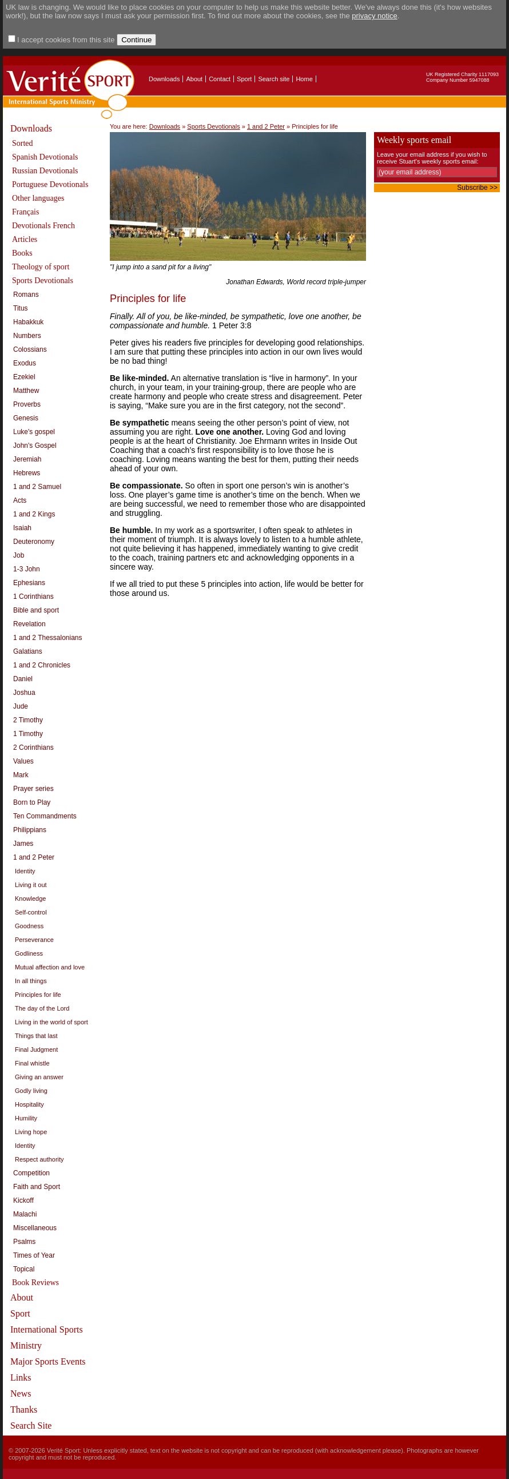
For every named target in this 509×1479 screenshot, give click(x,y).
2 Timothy (28, 720)
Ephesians (29, 583)
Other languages (38, 198)
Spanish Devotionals (45, 157)
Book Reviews (35, 1282)
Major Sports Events (48, 1361)
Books (22, 253)
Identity (25, 871)
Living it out (31, 884)
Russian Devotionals (45, 170)
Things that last (36, 1035)
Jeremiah (27, 459)
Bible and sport (36, 610)
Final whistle (32, 1063)
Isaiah (22, 528)
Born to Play (31, 802)
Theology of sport (40, 267)
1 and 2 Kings (34, 514)
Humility (26, 1118)
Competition (31, 1173)
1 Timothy (28, 734)
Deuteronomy (33, 542)
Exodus (24, 363)
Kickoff (23, 1200)
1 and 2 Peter (33, 857)
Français (25, 212)
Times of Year (34, 1255)
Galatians (27, 651)
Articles (24, 239)
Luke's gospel (34, 432)
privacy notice (374, 15)
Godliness (29, 953)
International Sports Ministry (46, 1337)
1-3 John (26, 569)
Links (20, 1377)
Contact (219, 78)
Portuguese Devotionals (50, 184)
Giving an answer (39, 1077)
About (194, 78)
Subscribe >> (477, 188)
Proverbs (27, 404)
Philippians (29, 830)
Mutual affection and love (50, 967)
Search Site (30, 1425)
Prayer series (33, 789)
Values (23, 761)
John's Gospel (35, 446)
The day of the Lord (42, 1008)
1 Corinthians (33, 597)
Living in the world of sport (51, 1022)
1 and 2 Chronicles (41, 665)
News (20, 1393)
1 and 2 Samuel (37, 487)
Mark (21, 775)
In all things (31, 980)
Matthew (26, 391)
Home (304, 78)
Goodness (29, 926)
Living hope (31, 1131)
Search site (273, 78)
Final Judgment (36, 1049)
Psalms (24, 1242)
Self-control (31, 912)
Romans (26, 295)
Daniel (23, 679)
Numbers (27, 336)
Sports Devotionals (42, 280)
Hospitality (29, 1104)
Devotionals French (43, 225)
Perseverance (34, 939)
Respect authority (39, 1159)
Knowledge (30, 898)
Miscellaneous (35, 1228)
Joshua (24, 693)
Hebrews (26, 473)
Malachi (25, 1214)
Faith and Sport (36, 1187)
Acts (19, 500)
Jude (20, 706)
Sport (244, 78)
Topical (23, 1269)
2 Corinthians (33, 748)
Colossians (30, 349)
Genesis (25, 418)
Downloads (164, 78)
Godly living (31, 1090)
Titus (20, 308)
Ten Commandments (45, 816)
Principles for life (38, 994)
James (23, 844)
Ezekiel (24, 377)
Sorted (22, 143)
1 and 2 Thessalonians (47, 638)
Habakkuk (28, 322)
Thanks (23, 1409)
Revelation (29, 624)
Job (18, 555)
